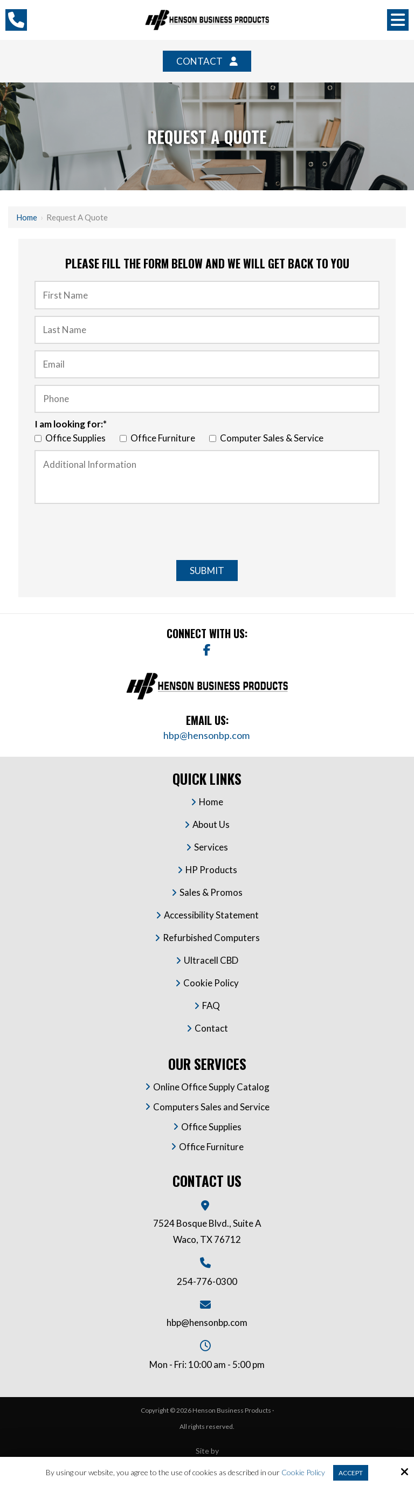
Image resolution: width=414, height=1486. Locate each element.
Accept (351, 1473)
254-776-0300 (207, 1281)
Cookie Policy (303, 1472)
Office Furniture (159, 438)
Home (26, 217)
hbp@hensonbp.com (207, 735)
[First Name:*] (207, 295)
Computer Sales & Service (268, 438)
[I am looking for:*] (38, 438)
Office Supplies (71, 438)
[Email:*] (207, 364)
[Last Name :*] (207, 330)
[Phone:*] (207, 399)
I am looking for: (70, 424)
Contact (199, 61)
